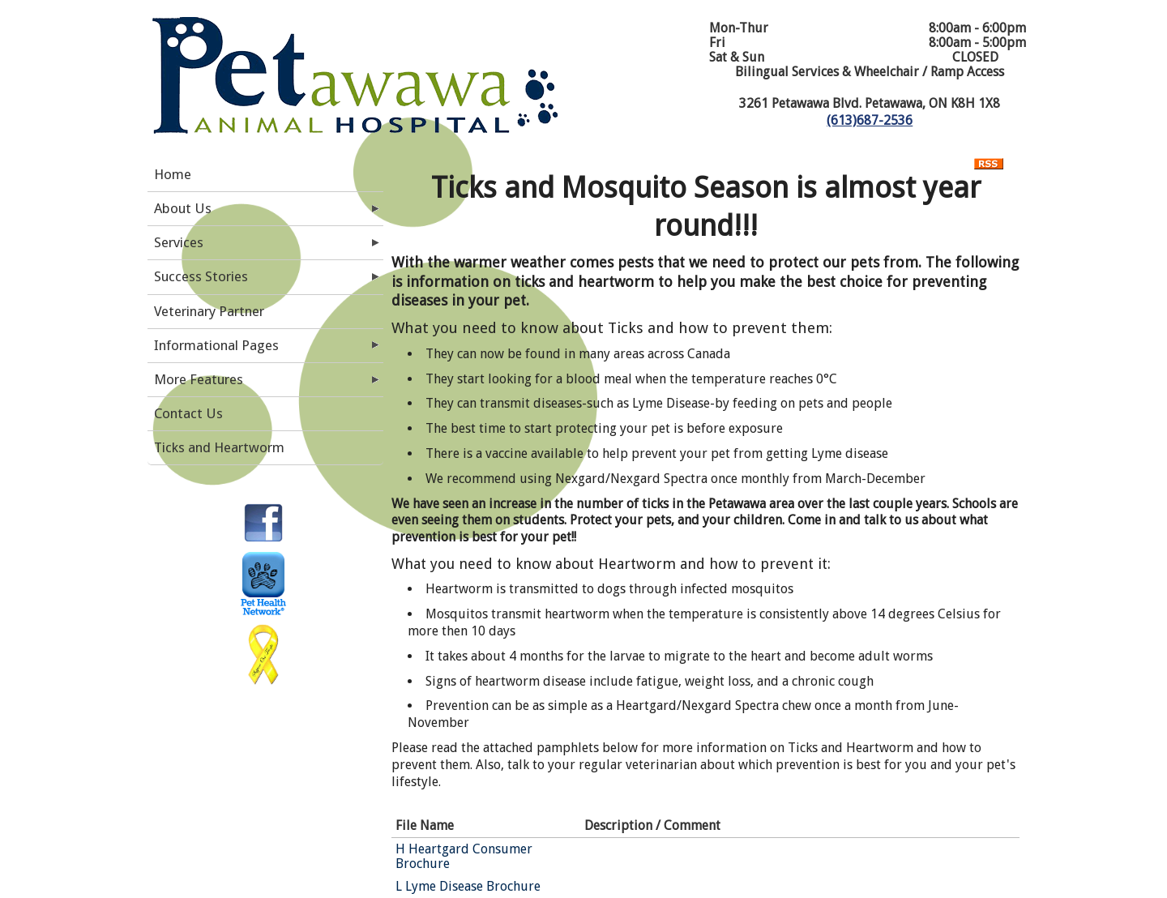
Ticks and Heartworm (219, 447)
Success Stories (201, 276)
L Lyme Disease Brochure (468, 886)
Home (172, 174)
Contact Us (188, 413)
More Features (198, 379)
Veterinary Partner (209, 311)
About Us (183, 208)
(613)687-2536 (870, 120)
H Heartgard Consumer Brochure (463, 856)
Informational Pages (216, 345)
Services (178, 242)
